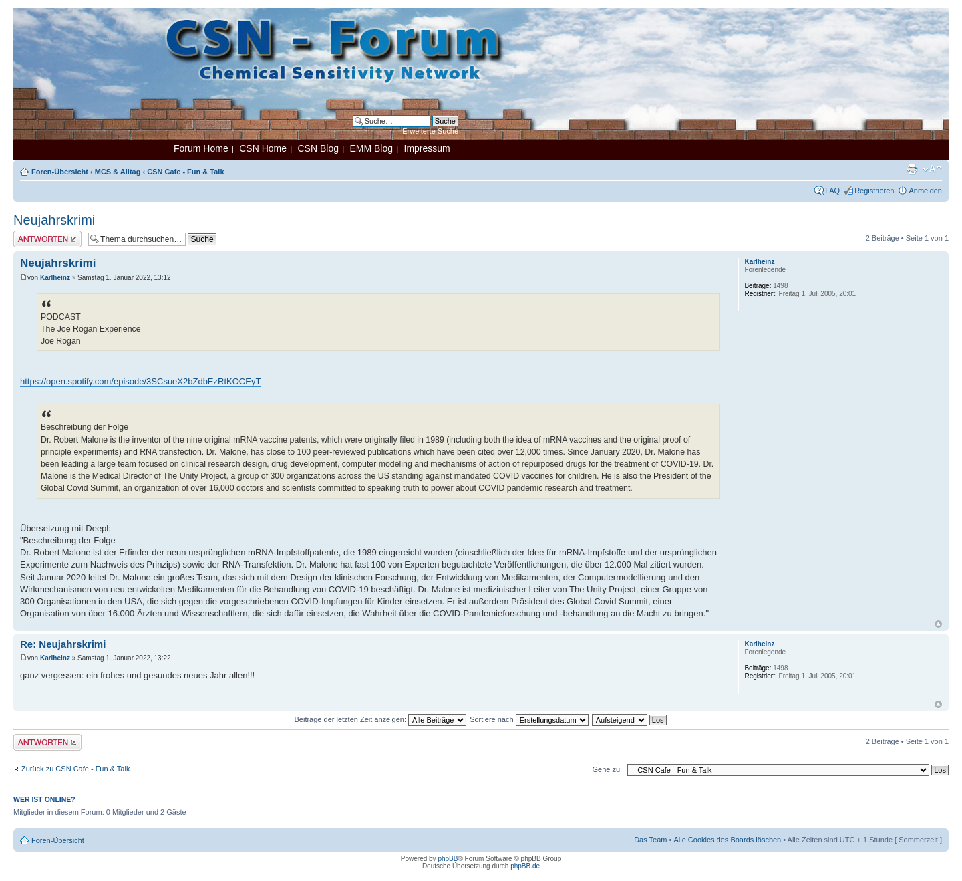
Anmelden (925, 190)
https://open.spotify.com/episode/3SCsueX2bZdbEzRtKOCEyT (140, 381)
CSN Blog (317, 148)
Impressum (427, 148)
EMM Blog (371, 148)
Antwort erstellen (47, 239)
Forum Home (201, 148)
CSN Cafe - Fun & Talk (185, 172)
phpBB (448, 858)
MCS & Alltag (118, 172)
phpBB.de (525, 866)
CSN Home (263, 148)
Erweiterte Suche (430, 131)
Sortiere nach (529, 719)
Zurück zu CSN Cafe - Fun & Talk (75, 769)
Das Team (650, 840)
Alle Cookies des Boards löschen (727, 840)
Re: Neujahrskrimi (63, 644)
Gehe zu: (607, 769)
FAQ (832, 190)
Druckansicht (912, 169)
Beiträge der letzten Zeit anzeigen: (380, 719)
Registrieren (874, 190)
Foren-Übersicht (59, 172)
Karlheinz (55, 277)
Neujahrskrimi (54, 220)
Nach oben (938, 624)
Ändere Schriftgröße (932, 169)
